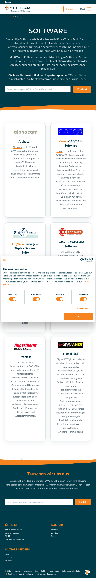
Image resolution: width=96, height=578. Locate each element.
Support (54, 536)
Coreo (59, 151)
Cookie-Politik (40, 571)
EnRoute (64, 251)
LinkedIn (8, 557)
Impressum (54, 571)
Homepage (27, 571)
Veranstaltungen (12, 533)
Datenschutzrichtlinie (71, 571)
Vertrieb (54, 533)
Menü (82, 9)
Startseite (8, 17)
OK (78, 316)
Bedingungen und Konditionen (20, 574)
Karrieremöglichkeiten (14, 539)
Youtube (8, 561)
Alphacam (17, 147)
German (9, 2)
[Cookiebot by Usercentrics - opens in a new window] (82, 260)
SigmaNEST (63, 359)
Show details (82, 308)
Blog (7, 554)
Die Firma (9, 536)
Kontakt (69, 9)
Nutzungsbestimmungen (46, 574)
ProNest (22, 362)
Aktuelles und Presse (13, 530)
